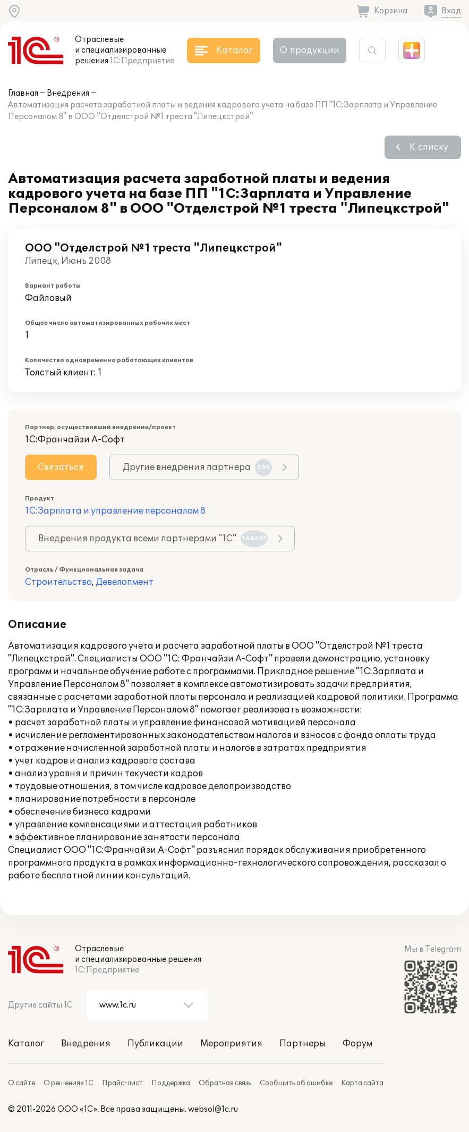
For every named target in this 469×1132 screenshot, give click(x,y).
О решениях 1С (68, 1083)
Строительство (58, 582)
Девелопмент (125, 582)
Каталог (26, 1043)
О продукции (309, 50)
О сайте (21, 1083)
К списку (429, 147)
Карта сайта (362, 1083)
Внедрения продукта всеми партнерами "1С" (153, 538)
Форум (357, 1043)
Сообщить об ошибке (296, 1083)
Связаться (61, 467)
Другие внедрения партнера (197, 467)
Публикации (155, 1043)
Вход (451, 10)
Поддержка (170, 1083)
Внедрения (68, 93)
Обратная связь (225, 1083)
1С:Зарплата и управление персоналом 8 (115, 511)
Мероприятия (231, 1043)
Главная (23, 93)
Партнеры (302, 1043)
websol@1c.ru (213, 1109)
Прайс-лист (122, 1083)
